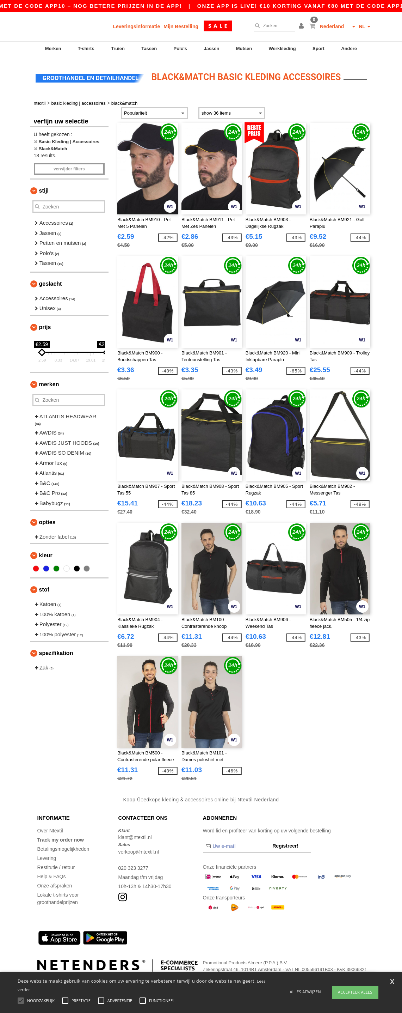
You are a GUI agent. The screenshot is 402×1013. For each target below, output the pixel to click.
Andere (349, 48)
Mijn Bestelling (180, 26)
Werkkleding (282, 48)
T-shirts (86, 48)
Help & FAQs (51, 874)
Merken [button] (49, 382)
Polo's (180, 48)
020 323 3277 (133, 866)
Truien (118, 48)
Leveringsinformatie (136, 26)
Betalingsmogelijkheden (63, 847)
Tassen (149, 48)
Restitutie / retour (56, 865)
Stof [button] (44, 588)
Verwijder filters (69, 167)
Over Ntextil (50, 828)
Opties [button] (47, 520)
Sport (318, 48)
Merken (53, 48)
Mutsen (244, 48)
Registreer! (285, 844)
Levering (46, 856)
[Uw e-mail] (235, 844)
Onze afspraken (54, 883)
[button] (302, 26)
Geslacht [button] (50, 282)
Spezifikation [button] (56, 651)
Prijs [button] (45, 325)
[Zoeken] (273, 25)
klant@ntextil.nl (135, 835)
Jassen (211, 48)
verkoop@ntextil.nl (138, 850)
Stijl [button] (44, 189)
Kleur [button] (45, 554)
